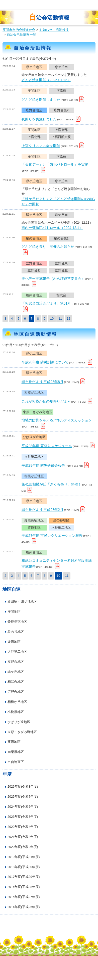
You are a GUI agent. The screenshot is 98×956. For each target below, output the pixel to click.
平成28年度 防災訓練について (45, 362)
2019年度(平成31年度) (24, 857)
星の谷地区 (16, 632)
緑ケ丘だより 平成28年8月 (42, 382)
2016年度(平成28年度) (24, 887)
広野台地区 (16, 692)
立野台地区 (16, 661)
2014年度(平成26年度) (24, 907)
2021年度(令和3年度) (23, 837)
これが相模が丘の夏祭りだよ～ (46, 401)
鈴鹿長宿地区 (17, 622)
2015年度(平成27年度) (24, 897)
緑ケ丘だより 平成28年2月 (42, 510)
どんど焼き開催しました (41, 100)
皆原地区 (14, 642)
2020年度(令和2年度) (23, 847)
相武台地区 (16, 682)
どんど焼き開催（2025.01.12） (46, 80)
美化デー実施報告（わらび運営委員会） (53, 278)
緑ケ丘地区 (16, 672)
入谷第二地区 (17, 651)
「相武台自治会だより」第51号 (46, 303)
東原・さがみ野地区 (22, 732)
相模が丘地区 (17, 702)
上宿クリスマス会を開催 (41, 146)
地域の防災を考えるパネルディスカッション (57, 420)
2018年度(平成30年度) (24, 867)
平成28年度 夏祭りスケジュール (47, 446)
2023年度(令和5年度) (23, 817)
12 (68, 318)
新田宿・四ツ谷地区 (22, 601)
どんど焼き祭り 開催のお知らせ (48, 247)
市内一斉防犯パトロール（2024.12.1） (52, 228)
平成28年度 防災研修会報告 (43, 465)
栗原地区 (14, 742)
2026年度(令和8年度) (23, 786)
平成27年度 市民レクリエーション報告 (52, 536)
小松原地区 (16, 712)
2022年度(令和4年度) (23, 827)
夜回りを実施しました (39, 119)
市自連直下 (16, 762)
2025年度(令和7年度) (23, 796)
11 (60, 318)
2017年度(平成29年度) (24, 877)
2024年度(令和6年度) (23, 806)
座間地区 (14, 611)
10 (52, 318)
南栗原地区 (16, 752)
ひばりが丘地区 (19, 722)
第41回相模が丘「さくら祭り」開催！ (52, 484)
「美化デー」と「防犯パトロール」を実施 (55, 164)
